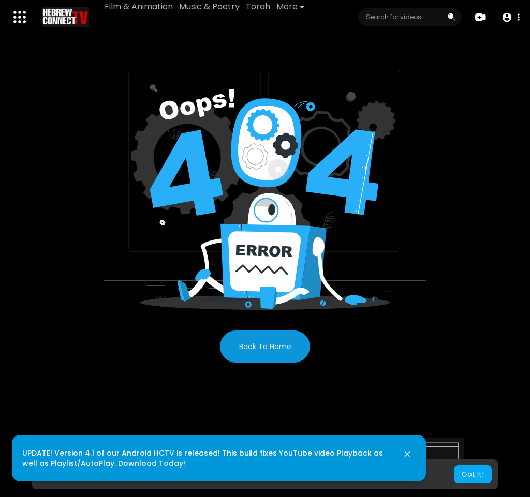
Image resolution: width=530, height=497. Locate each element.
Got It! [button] (473, 474)
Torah (258, 6)
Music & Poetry (209, 6)
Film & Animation (139, 6)
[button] (510, 17)
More (290, 6)
